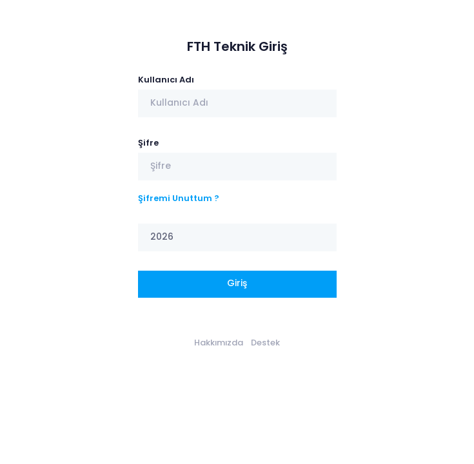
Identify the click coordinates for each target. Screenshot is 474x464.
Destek (265, 342)
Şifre (148, 143)
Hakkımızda (218, 342)
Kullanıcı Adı (166, 79)
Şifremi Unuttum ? (178, 198)
